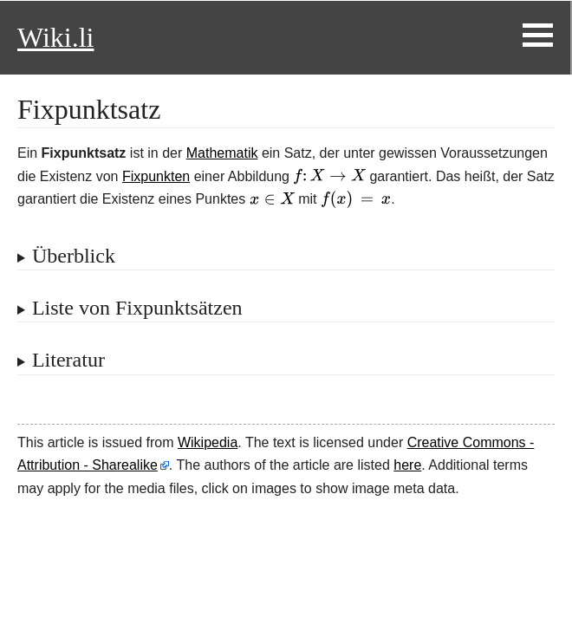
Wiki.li (55, 37)
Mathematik (222, 153)
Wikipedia (207, 442)
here (407, 465)
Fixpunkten (156, 176)
